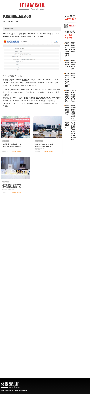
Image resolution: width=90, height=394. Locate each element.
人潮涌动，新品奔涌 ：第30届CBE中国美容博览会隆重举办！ (11, 146)
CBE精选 (14, 151)
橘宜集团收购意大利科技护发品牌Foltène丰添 (67, 80)
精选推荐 (19, 151)
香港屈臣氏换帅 (67, 125)
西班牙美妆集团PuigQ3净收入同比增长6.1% (67, 49)
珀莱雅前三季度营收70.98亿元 (67, 65)
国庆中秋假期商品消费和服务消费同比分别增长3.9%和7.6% (73, 131)
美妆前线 (51, 151)
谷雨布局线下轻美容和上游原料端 (73, 47)
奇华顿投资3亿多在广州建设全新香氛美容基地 (73, 112)
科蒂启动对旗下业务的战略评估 (67, 110)
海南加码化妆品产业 (73, 75)
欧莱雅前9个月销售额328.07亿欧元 (73, 65)
